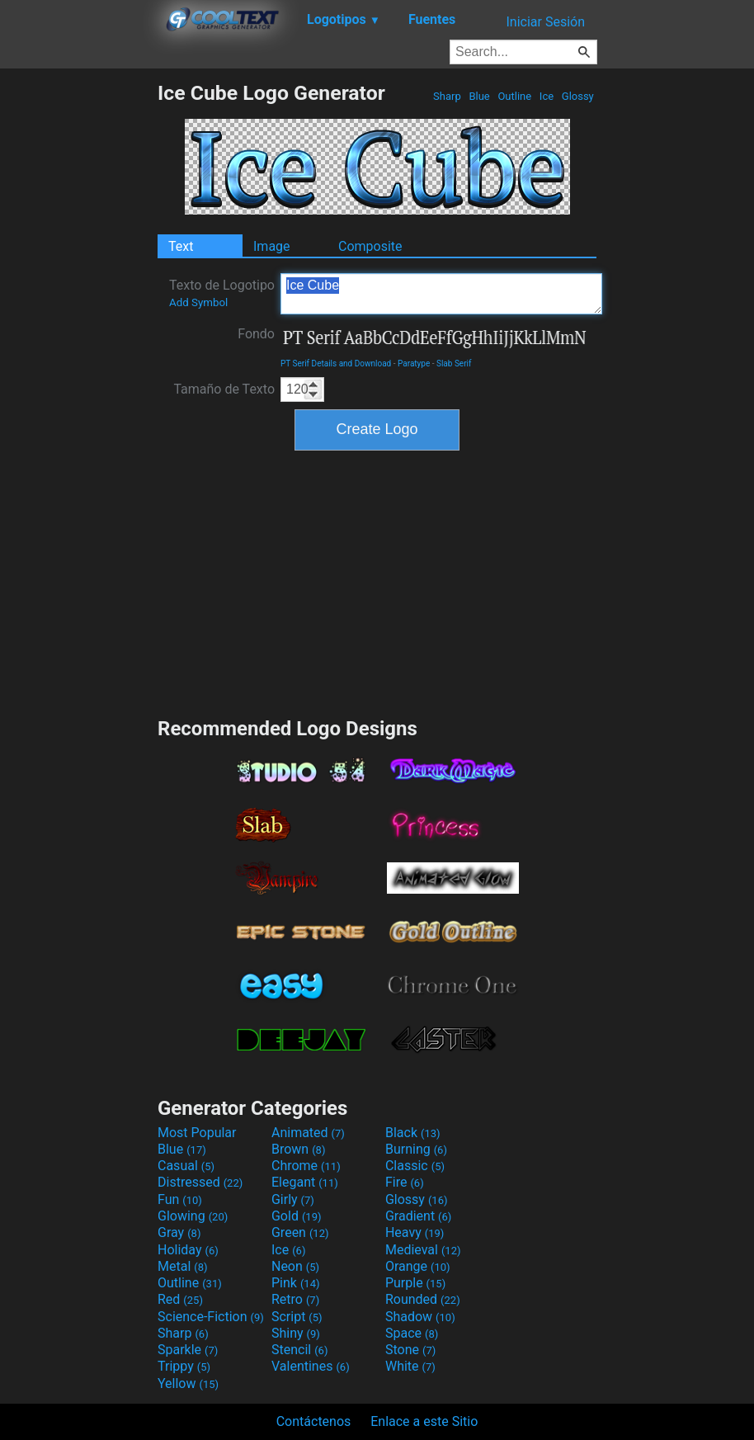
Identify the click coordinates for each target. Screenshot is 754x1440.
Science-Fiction (211, 1316)
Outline (514, 96)
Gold (296, 1216)
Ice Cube (441, 293)
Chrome (306, 1165)
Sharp (447, 96)
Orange (417, 1266)
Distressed (200, 1182)
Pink (295, 1283)
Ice (547, 96)
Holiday (188, 1250)
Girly (292, 1199)
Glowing (193, 1216)
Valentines (310, 1366)
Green (300, 1232)
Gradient (418, 1216)
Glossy (577, 96)
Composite (370, 246)
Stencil (299, 1349)
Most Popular (197, 1132)
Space (411, 1333)
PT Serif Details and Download (335, 363)
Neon (295, 1266)
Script (297, 1316)
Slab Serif (453, 363)
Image (271, 246)
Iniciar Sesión (545, 22)
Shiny (295, 1333)
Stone (410, 1349)
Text (180, 246)
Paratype (414, 363)
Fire (404, 1182)
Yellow (188, 1383)
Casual (186, 1165)
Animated (308, 1132)
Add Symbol (198, 302)
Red (180, 1299)
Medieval (423, 1250)
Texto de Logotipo (222, 293)
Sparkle (188, 1349)
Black (413, 1132)
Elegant (304, 1182)
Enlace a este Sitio (424, 1421)
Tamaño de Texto (224, 389)
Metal (183, 1266)
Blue (479, 96)
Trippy (184, 1366)
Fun (180, 1199)
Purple (415, 1283)
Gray (179, 1232)
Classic (415, 1165)
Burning (416, 1149)
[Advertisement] (78, 328)
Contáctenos (313, 1421)
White (410, 1366)
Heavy (414, 1232)
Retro (295, 1299)
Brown (298, 1149)
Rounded (422, 1299)
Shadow (420, 1316)
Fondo (256, 334)
